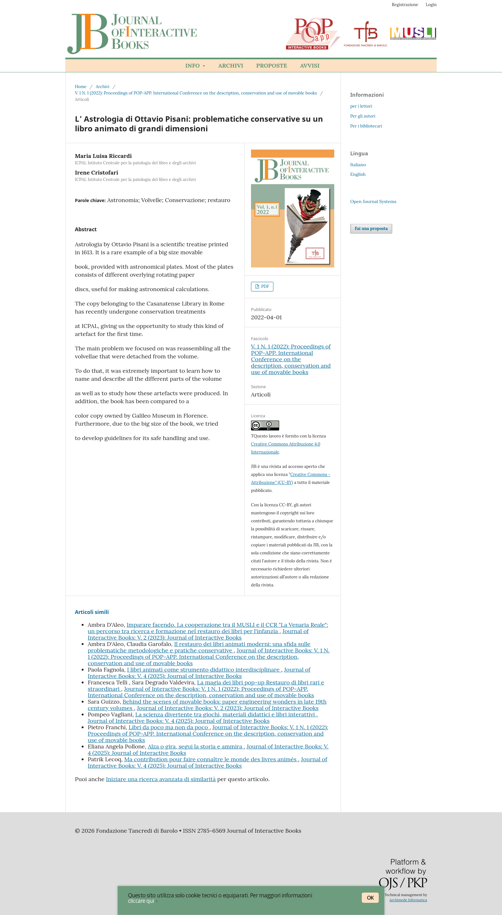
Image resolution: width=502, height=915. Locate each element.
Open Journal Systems (373, 201)
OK (370, 897)
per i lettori (361, 106)
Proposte (271, 65)
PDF (264, 286)
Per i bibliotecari (366, 126)
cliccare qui (141, 900)
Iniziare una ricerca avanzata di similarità (161, 779)
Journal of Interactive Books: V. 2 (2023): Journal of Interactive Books (198, 634)
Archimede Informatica (408, 900)
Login (431, 4)
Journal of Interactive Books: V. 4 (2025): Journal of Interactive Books (199, 673)
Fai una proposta (371, 228)
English (358, 174)
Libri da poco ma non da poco (169, 727)
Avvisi (310, 65)
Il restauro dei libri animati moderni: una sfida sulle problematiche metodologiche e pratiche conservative (199, 647)
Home (80, 86)
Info (193, 65)
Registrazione (405, 4)
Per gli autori (362, 116)
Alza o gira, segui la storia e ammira (196, 746)
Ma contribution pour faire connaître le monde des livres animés (211, 759)
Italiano (358, 164)
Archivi (230, 65)
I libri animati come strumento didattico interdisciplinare (204, 669)
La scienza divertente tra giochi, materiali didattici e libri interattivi (225, 714)
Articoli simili (92, 612)
